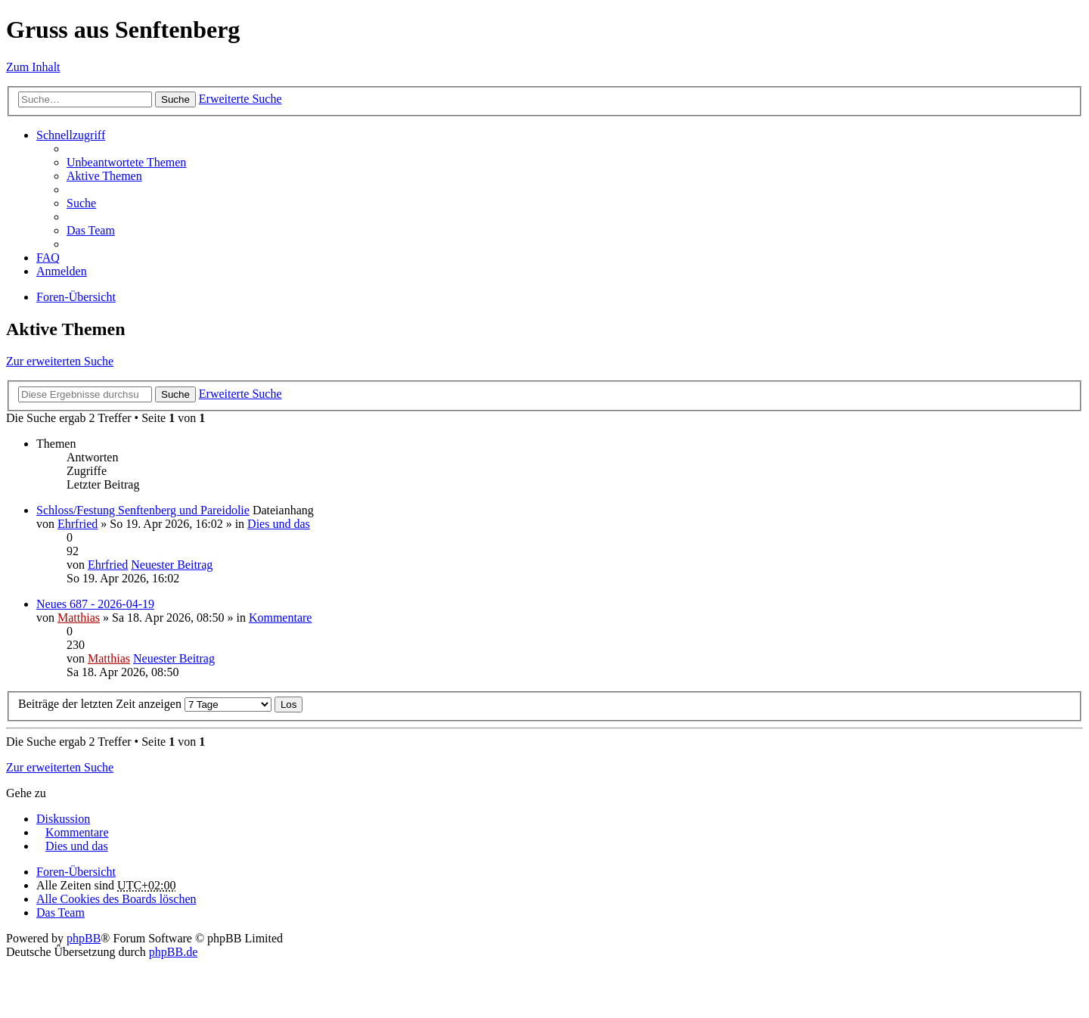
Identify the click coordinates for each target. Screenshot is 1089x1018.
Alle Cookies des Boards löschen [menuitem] (116, 898)
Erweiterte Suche (240, 98)
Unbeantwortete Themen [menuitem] (126, 162)
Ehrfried (77, 523)
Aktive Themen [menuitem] (104, 175)
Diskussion (63, 818)
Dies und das (278, 523)
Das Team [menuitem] (91, 230)
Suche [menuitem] (81, 203)
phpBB (84, 938)
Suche (175, 99)
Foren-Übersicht (76, 296)
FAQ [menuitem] (48, 257)
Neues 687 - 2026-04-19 (95, 603)
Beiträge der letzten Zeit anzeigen (144, 703)
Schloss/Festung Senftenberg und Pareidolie (143, 510)
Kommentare (280, 617)
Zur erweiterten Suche (59, 361)
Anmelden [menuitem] (61, 271)
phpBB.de (173, 951)
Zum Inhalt (33, 67)
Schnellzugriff (70, 135)
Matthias (78, 617)
